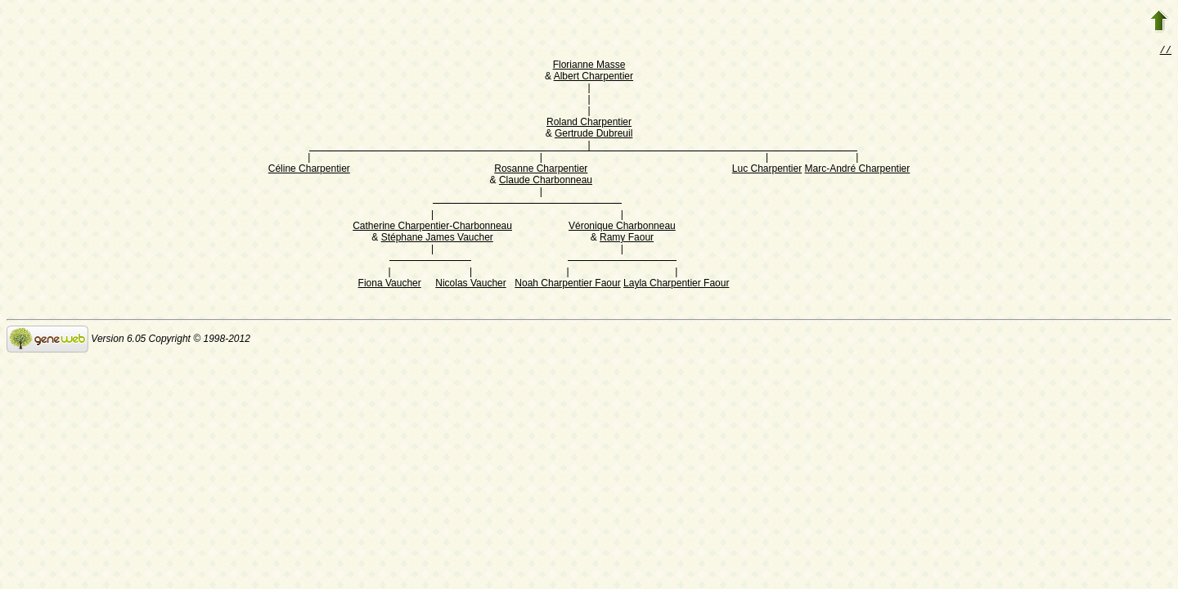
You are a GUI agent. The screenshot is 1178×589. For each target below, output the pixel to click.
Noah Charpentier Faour (567, 284)
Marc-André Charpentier (857, 170)
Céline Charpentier (309, 170)
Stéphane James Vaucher (437, 239)
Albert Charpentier (593, 77)
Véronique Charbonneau (622, 227)
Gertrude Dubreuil (593, 135)
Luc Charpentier (767, 170)
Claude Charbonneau (545, 181)
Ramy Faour (627, 239)
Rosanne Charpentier (540, 170)
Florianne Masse (589, 66)
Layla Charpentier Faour (676, 284)
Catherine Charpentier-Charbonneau (432, 227)
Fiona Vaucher (389, 284)
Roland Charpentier (589, 123)
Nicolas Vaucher (470, 284)
